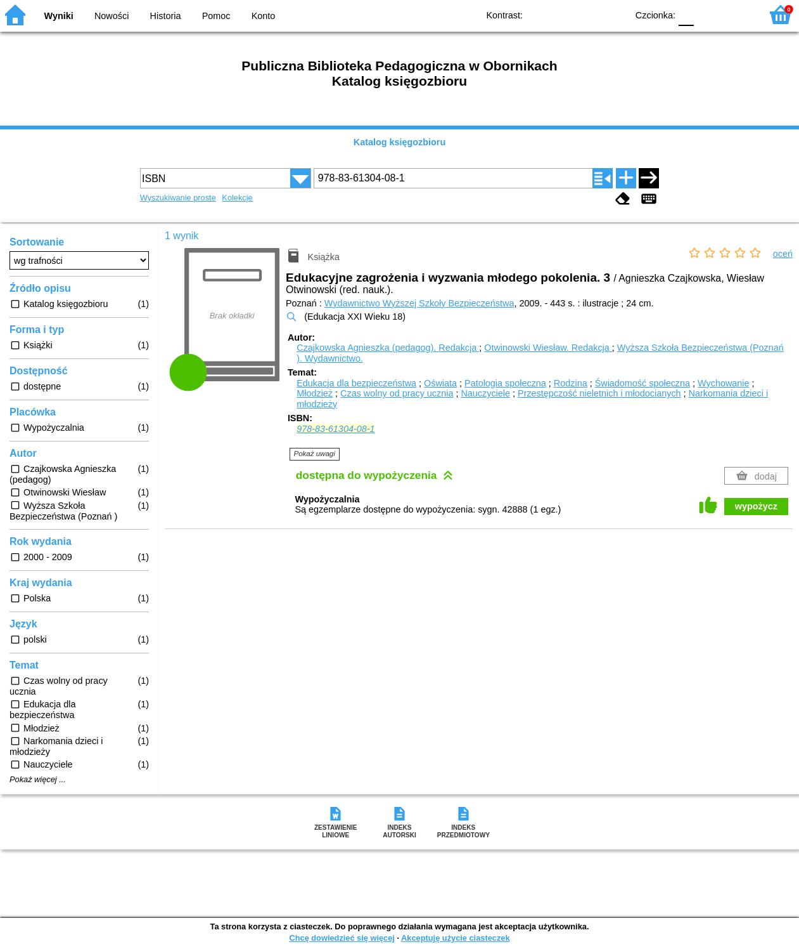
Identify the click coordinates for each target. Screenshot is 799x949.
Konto (264, 16)
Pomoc (216, 16)
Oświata (440, 383)
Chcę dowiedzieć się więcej (341, 938)
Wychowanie (723, 383)
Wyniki (59, 16)
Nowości (111, 16)
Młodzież (315, 393)
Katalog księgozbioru (400, 142)
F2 (737, 14)
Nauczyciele (485, 393)
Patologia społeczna (505, 383)
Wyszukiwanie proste (178, 197)
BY (613, 14)
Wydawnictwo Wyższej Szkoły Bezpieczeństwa (419, 303)
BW (562, 14)
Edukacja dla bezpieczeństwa (356, 383)
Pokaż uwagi (314, 453)
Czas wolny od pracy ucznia (396, 393)
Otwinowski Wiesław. (548, 348)
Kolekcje (237, 197)
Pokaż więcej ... (38, 779)
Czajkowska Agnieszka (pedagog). (388, 348)
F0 (686, 14)
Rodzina (570, 383)
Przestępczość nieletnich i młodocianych (599, 393)
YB (588, 14)
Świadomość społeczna (642, 383)
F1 (708, 14)
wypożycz (756, 506)
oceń (783, 254)
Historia (165, 16)
